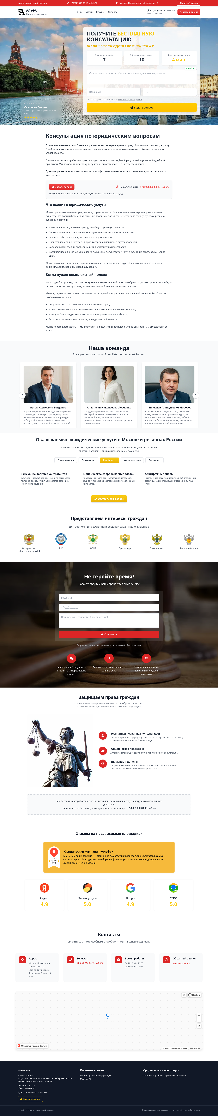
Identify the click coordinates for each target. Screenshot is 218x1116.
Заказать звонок (181, 963)
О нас (79, 12)
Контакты (112, 12)
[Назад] (22, 395)
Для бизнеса (109, 460)
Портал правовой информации (95, 1075)
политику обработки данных (130, 99)
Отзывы (100, 12)
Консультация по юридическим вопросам (103, 135)
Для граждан (88, 460)
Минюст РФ (86, 1079)
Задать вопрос (62, 187)
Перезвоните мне (189, 12)
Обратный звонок (188, 3)
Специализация (65, 460)
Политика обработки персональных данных (164, 1075)
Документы (155, 460)
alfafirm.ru (184, 1110)
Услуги (89, 12)
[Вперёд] (195, 395)
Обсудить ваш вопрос (109, 498)
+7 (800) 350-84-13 (83, 3)
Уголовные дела (132, 460)
